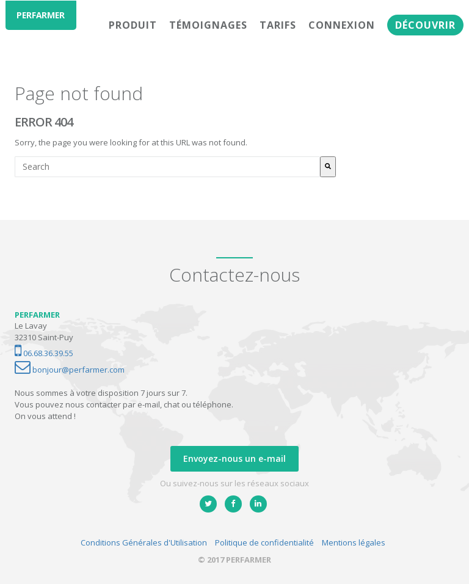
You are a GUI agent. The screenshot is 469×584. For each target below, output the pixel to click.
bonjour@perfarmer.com (70, 369)
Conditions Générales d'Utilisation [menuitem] (144, 542)
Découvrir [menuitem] (425, 25)
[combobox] (167, 166)
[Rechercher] (328, 166)
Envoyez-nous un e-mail (234, 458)
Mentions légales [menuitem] (353, 542)
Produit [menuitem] (133, 25)
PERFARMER (43, 15)
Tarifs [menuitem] (278, 25)
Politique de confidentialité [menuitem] (264, 542)
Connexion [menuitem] (341, 25)
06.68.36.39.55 (44, 353)
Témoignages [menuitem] (208, 25)
